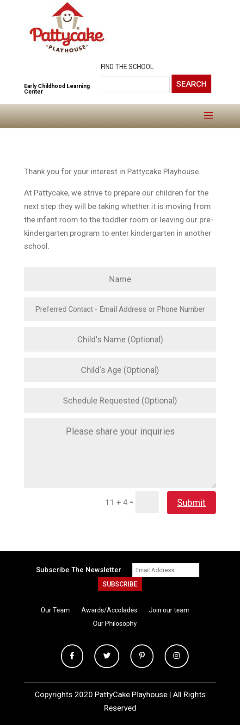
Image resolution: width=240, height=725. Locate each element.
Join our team (169, 610)
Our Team (55, 610)
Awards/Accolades (109, 610)
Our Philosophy (115, 623)
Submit (191, 502)
